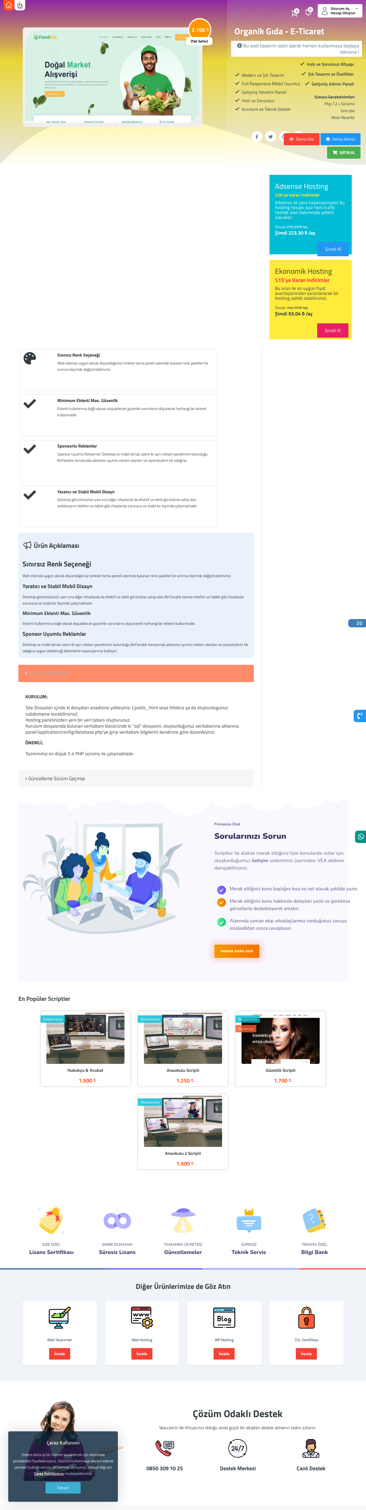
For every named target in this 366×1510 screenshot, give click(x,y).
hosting (174, 1435)
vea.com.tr (154, 1470)
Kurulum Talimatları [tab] (46, 564)
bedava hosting (322, 1453)
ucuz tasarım (291, 1453)
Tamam (63, 1488)
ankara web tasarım (162, 1453)
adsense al (248, 1435)
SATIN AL (344, 152)
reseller (225, 1435)
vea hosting (181, 1470)
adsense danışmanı (314, 1435)
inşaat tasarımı (199, 1453)
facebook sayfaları (305, 1470)
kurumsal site (231, 1453)
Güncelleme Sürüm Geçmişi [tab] (54, 670)
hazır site (151, 1435)
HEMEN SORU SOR (237, 842)
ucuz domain (199, 1435)
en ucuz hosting (212, 1470)
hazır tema (126, 1435)
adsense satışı (277, 1435)
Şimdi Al (333, 249)
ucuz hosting (261, 1453)
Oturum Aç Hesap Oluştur (339, 10)
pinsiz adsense (125, 1453)
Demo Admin (340, 139)
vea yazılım (243, 1470)
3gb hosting (127, 1470)
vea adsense (271, 1470)
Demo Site (301, 139)
